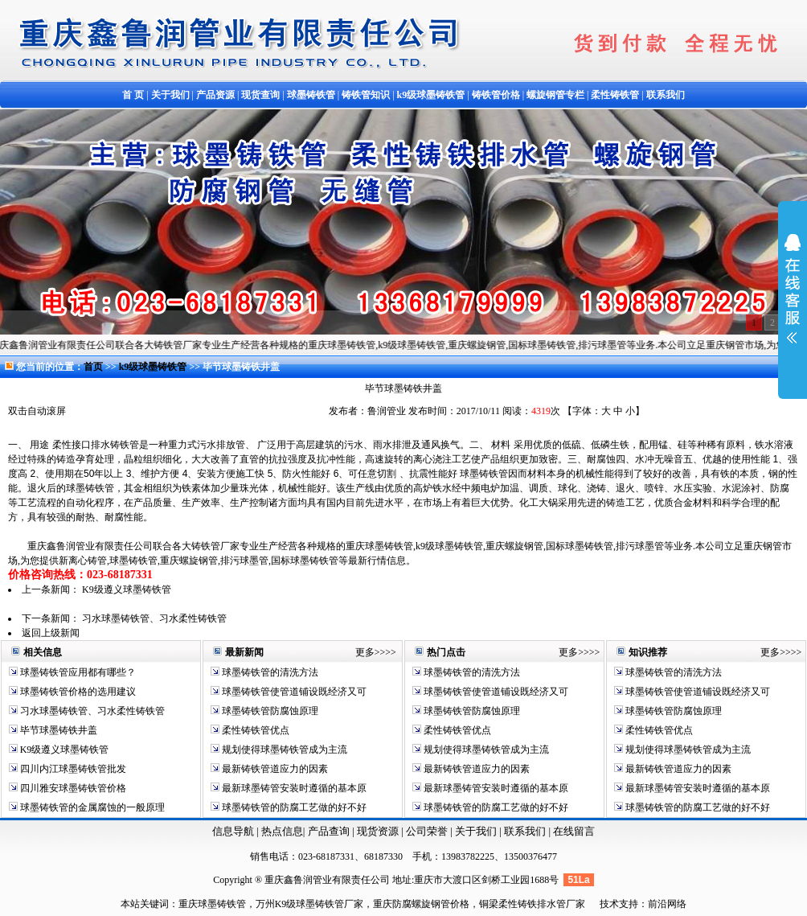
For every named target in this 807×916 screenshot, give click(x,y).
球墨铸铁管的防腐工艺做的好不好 (293, 807)
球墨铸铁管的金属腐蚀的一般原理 (91, 807)
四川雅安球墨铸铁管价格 (72, 788)
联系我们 (526, 831)
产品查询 (330, 831)
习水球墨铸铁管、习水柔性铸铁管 (154, 618)
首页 (93, 366)
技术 (609, 904)
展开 (792, 299)
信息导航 (233, 831)
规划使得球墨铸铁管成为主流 (283, 749)
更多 (365, 652)
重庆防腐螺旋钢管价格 (421, 904)
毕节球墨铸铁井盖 (57, 730)
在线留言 (574, 831)
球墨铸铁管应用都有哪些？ (77, 672)
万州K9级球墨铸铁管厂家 (310, 904)
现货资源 (378, 831)
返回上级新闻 (51, 633)
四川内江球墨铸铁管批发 (72, 768)
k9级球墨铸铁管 (154, 366)
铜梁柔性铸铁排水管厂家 (532, 904)
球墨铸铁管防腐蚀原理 (268, 711)
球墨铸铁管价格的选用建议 (77, 691)
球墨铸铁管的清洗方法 (268, 672)
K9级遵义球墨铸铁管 (126, 589)
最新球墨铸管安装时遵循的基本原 (293, 788)
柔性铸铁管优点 (254, 730)
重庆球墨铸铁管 (212, 904)
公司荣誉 (428, 831)
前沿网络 (667, 904)
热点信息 (282, 831)
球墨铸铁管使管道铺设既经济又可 (293, 691)
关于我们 (476, 831)
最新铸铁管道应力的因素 (273, 768)
